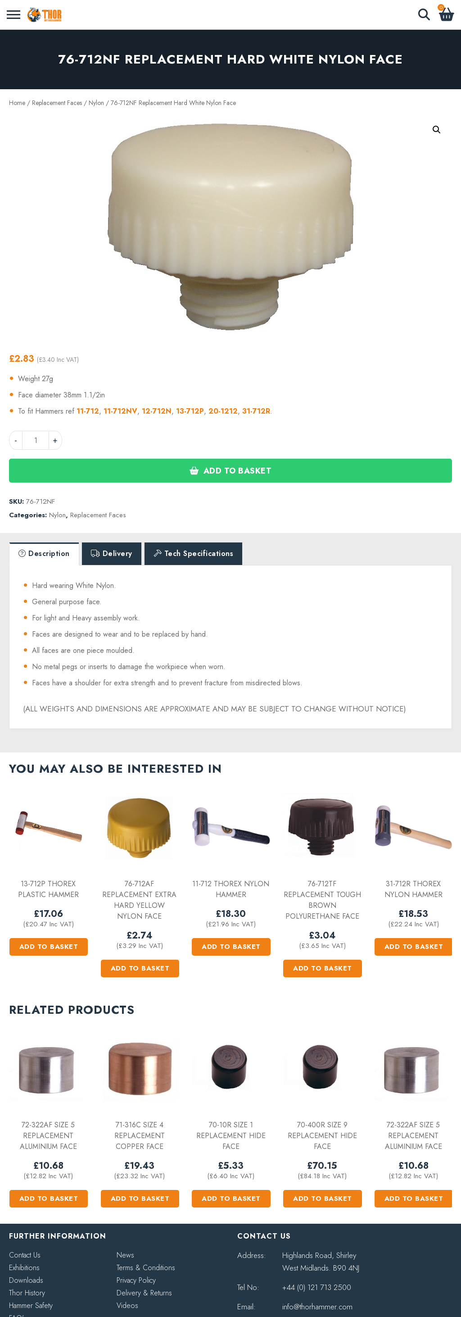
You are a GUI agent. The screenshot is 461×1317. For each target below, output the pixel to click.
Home (17, 102)
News (125, 1255)
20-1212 (223, 411)
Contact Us (25, 1255)
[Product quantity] (36, 440)
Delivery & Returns (144, 1293)
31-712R (256, 411)
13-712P (190, 411)
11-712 (88, 411)
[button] (437, 130)
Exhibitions (24, 1267)
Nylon (96, 102)
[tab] (44, 553)
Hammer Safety (31, 1305)
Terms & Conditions (146, 1267)
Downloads (26, 1280)
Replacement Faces (57, 102)
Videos (127, 1305)
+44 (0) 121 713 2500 (316, 1287)
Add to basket (237, 471)
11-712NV (120, 411)
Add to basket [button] (48, 947)
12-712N (157, 411)
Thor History (27, 1293)
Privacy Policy (136, 1280)
